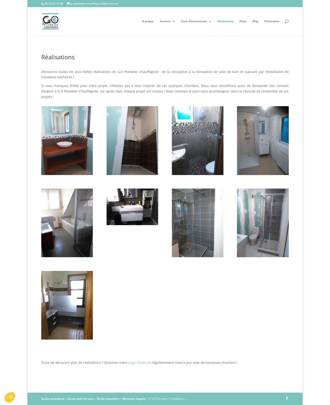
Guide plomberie (52, 399)
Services (165, 21)
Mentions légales (134, 399)
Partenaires (272, 21)
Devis (243, 21)
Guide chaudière (108, 399)
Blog (255, 21)
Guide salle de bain (80, 399)
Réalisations (225, 21)
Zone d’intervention (194, 21)
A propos (148, 21)
